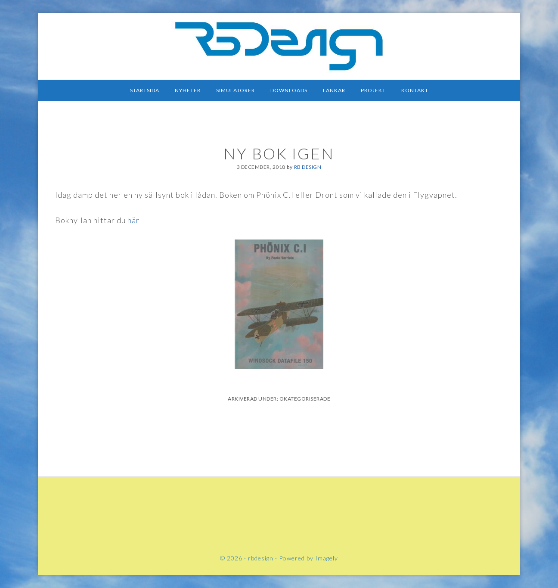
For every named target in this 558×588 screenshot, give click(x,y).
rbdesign (279, 45)
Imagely (326, 558)
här (133, 220)
